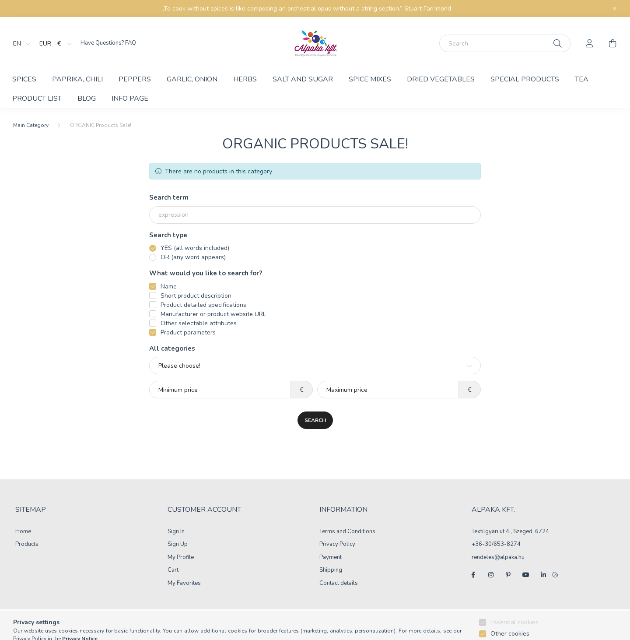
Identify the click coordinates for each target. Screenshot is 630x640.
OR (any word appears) (193, 257)
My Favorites (184, 583)
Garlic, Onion (192, 79)
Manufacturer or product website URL (213, 314)
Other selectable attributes (199, 323)
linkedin (543, 575)
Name (169, 286)
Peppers (135, 79)
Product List (37, 98)
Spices (24, 79)
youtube (526, 575)
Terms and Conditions (347, 531)
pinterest (508, 575)
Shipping (330, 570)
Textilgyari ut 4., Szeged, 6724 (510, 531)
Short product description (196, 296)
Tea (581, 79)
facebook (473, 575)
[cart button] (612, 43)
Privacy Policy (337, 544)
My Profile (181, 557)
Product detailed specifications (203, 305)
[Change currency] (53, 43)
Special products (524, 79)
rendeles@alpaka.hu (498, 557)
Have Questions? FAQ (108, 43)
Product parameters (188, 332)
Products (26, 544)
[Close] (614, 8)
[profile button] (589, 43)
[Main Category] (31, 125)
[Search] (504, 43)
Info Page (130, 98)
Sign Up (178, 544)
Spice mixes (370, 79)
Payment (330, 557)
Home (23, 531)
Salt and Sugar (303, 79)
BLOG (86, 98)
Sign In (176, 531)
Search (315, 420)
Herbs (245, 79)
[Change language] (20, 43)
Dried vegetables (441, 79)
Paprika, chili (77, 79)
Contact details (338, 583)
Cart (173, 570)
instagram (491, 575)
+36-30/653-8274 (496, 544)
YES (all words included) (195, 248)
